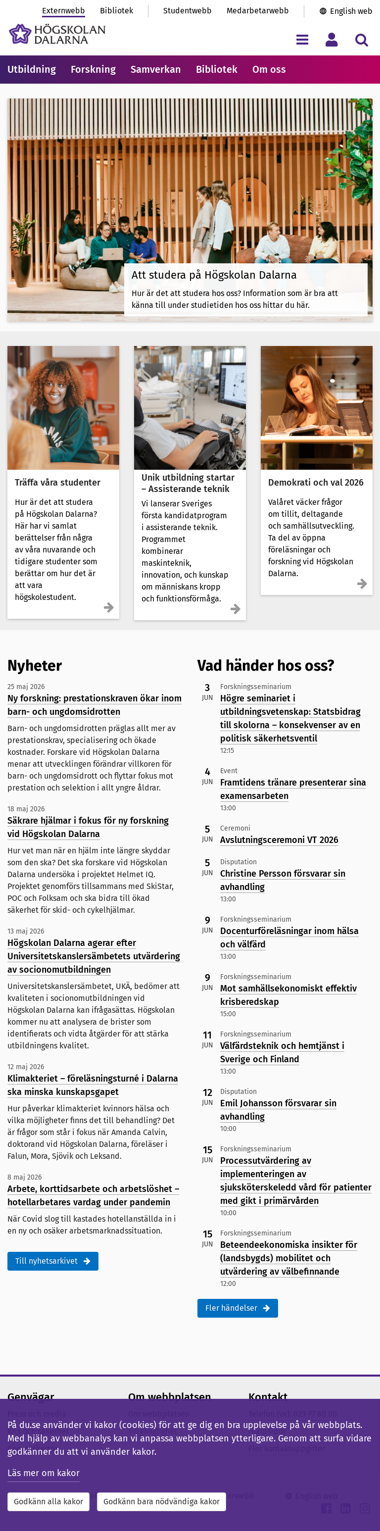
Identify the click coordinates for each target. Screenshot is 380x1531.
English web (351, 11)
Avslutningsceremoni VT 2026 (279, 840)
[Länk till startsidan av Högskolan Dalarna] (57, 33)
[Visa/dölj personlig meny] (332, 39)
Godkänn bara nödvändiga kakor (161, 1501)
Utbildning (31, 69)
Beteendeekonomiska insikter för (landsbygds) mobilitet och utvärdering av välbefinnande (288, 1258)
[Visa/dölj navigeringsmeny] (302, 39)
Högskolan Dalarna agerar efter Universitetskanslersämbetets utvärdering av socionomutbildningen (93, 956)
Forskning (93, 69)
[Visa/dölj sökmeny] (361, 39)
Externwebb (63, 10)
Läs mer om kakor (43, 1473)
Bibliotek (116, 10)
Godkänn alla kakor (48, 1501)
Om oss (269, 69)
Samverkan (156, 69)
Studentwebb (187, 10)
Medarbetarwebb (258, 10)
